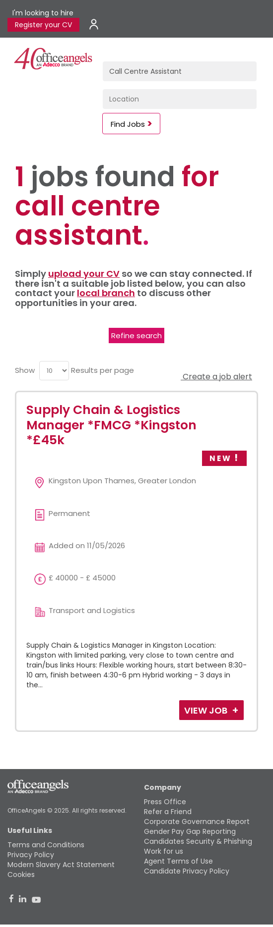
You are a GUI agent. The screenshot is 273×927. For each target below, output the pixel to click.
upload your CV (84, 273)
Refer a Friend (168, 812)
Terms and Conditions (45, 845)
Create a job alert (216, 376)
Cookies (21, 874)
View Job (206, 710)
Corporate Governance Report (197, 821)
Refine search (136, 335)
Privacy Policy (30, 855)
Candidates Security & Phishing (198, 841)
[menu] (54, 370)
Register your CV (43, 25)
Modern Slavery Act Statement (61, 865)
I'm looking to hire (42, 13)
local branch (106, 293)
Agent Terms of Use (178, 861)
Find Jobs (128, 124)
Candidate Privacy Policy (186, 871)
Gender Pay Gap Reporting (190, 831)
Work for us (163, 851)
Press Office (165, 802)
